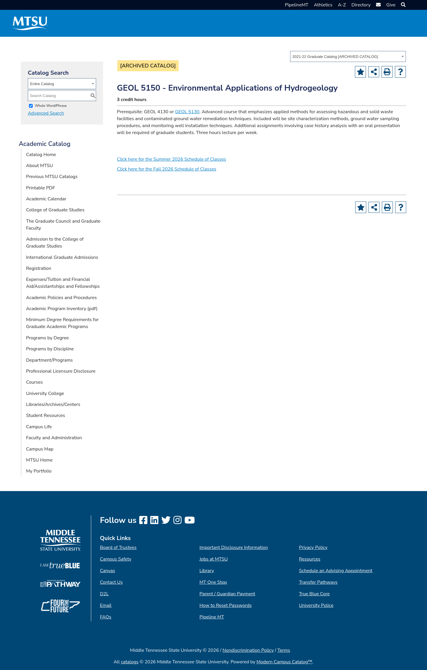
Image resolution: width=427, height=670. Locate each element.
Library (206, 571)
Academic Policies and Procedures (61, 297)
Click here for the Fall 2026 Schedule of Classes (166, 169)
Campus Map (39, 449)
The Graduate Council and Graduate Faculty (63, 224)
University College (45, 393)
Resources (309, 559)
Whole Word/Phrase (51, 105)
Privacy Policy (313, 547)
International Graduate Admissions (62, 257)
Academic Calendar (46, 199)
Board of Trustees (118, 547)
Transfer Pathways (318, 582)
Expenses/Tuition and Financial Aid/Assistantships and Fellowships (63, 283)
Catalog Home (41, 154)
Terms (283, 650)
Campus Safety (115, 559)
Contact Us (111, 582)
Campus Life (39, 427)
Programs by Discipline (50, 349)
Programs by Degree (47, 338)
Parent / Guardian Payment (227, 594)
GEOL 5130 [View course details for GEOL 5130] (187, 112)
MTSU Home (39, 460)
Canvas (107, 571)
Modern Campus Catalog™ (284, 662)
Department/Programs (49, 360)
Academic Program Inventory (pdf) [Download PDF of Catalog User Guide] (62, 308)
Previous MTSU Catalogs (52, 176)
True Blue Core (314, 594)
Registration (38, 268)
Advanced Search (46, 113)
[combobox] (348, 56)
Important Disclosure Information (233, 547)
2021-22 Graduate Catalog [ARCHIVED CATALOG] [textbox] (335, 56)
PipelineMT (296, 5)
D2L (104, 594)
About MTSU (39, 165)
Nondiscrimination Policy (248, 650)
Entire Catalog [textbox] (42, 84)
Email (105, 605)
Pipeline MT (211, 617)
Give (390, 5)
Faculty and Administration (54, 438)
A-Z (342, 5)
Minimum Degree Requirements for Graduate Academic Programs (62, 323)
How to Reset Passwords (225, 605)
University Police (316, 605)
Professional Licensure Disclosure (61, 371)
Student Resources (45, 415)
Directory (361, 5)
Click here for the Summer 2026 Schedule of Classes (171, 159)
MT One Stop (213, 582)
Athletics (323, 5)
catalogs (130, 662)
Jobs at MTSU (213, 559)
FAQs (105, 617)
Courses (34, 382)
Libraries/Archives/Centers (53, 404)
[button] (402, 5)
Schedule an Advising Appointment (335, 571)
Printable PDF (40, 188)
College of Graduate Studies (55, 210)
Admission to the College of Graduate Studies (55, 242)
